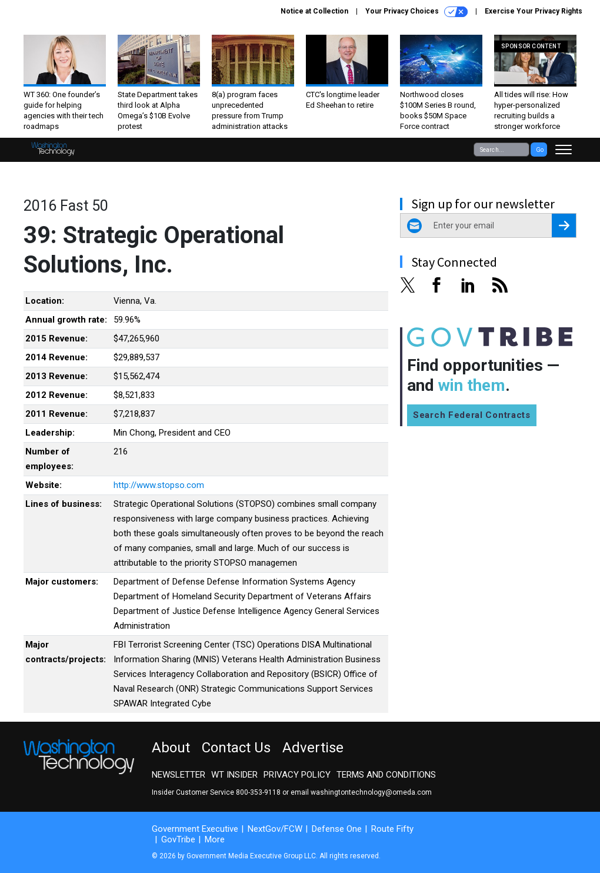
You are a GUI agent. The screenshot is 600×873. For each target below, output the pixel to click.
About (171, 747)
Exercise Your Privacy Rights (533, 11)
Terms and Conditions (386, 774)
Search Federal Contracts (472, 415)
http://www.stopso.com (159, 485)
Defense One (337, 829)
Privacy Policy (297, 774)
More (215, 839)
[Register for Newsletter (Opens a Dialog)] (564, 225)
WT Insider (234, 774)
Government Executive (195, 829)
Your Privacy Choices (416, 11)
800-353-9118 (258, 792)
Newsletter (178, 774)
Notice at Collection (314, 11)
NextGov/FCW (275, 829)
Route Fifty (392, 829)
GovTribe (178, 839)
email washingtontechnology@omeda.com (361, 792)
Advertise (313, 747)
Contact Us (236, 747)
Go (540, 150)
